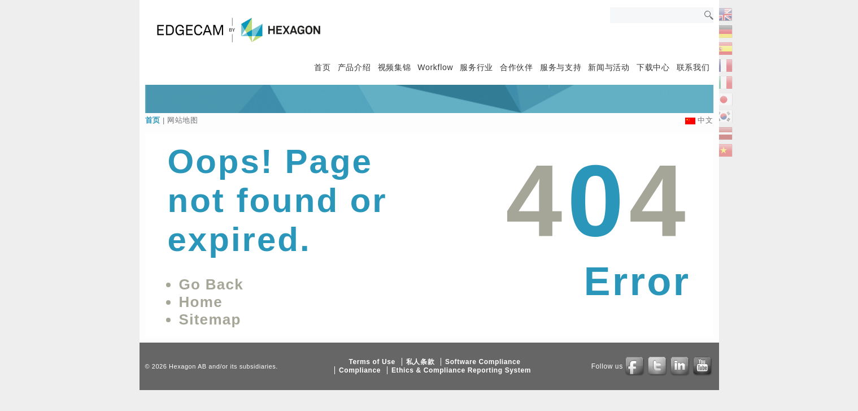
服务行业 (476, 67)
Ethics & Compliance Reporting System (461, 370)
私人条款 (420, 362)
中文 (705, 120)
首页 (322, 67)
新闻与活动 (609, 67)
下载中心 (653, 67)
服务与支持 (561, 67)
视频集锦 (394, 67)
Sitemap (210, 319)
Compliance (360, 370)
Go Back (211, 284)
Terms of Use (372, 362)
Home (201, 301)
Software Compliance (482, 362)
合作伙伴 (516, 67)
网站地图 (182, 120)
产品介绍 (354, 67)
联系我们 (693, 67)
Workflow (435, 67)
